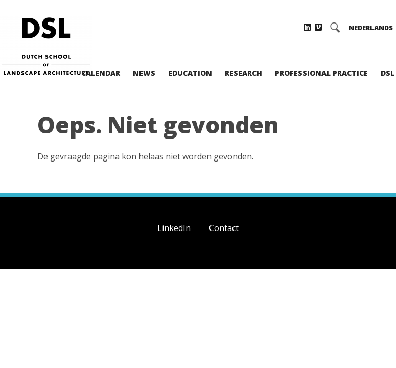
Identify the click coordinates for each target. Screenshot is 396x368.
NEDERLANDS (370, 28)
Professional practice (321, 73)
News (144, 73)
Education (190, 73)
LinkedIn (174, 228)
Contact (224, 228)
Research (243, 73)
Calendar (100, 73)
